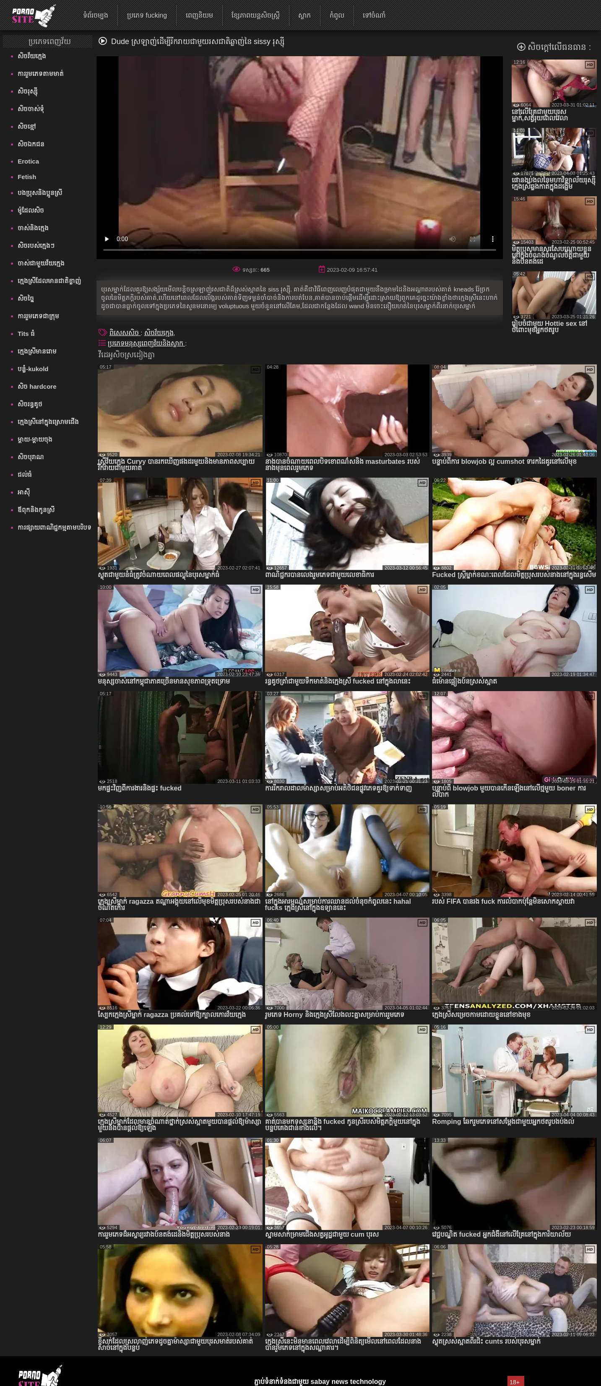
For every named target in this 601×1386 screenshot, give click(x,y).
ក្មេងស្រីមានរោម (37, 351)
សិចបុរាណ (31, 456)
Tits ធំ (26, 333)
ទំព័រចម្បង (95, 15)
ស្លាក (304, 15)
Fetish (27, 176)
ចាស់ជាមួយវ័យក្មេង (41, 263)
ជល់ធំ (25, 474)
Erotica (28, 161)
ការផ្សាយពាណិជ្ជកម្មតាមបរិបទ (54, 527)
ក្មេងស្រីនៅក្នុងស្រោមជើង (48, 421)
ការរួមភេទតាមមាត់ (41, 73)
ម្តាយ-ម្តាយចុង (35, 439)
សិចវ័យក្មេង (32, 56)
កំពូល (337, 15)
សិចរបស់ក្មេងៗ (36, 245)
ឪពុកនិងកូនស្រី (36, 509)
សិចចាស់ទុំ (31, 108)
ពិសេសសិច (124, 332)
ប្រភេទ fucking (147, 15)
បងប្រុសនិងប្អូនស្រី (40, 192)
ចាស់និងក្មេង (33, 227)
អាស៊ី (24, 492)
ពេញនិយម (199, 15)
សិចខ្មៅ (27, 126)
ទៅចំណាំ (374, 15)
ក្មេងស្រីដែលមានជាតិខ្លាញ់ (49, 280)
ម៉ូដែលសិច (31, 210)
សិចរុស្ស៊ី (27, 91)
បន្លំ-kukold (33, 368)
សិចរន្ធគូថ (30, 404)
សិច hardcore (37, 386)
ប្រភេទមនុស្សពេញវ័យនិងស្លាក (146, 343)
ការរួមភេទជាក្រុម (38, 316)
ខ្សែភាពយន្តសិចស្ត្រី (256, 15)
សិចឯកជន (31, 144)
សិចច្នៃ (26, 298)
